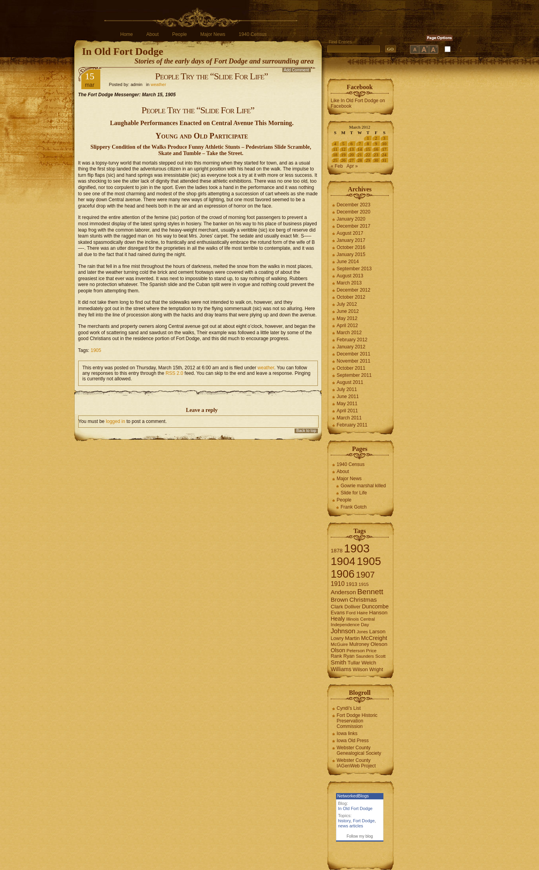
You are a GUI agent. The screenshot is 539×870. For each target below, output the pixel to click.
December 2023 (353, 205)
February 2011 (352, 425)
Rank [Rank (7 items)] (336, 656)
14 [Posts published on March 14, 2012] (359, 149)
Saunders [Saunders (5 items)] (365, 656)
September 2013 (354, 268)
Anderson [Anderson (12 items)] (343, 592)
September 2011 (354, 375)
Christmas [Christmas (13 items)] (363, 599)
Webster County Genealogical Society (359, 750)
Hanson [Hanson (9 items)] (378, 613)
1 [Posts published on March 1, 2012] (368, 138)
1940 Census (253, 34)
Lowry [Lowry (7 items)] (337, 638)
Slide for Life (354, 493)
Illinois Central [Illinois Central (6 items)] (360, 619)
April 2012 (347, 325)
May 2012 (347, 318)
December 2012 (353, 290)
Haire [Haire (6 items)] (362, 612)
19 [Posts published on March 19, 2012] (343, 154)
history (344, 820)
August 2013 (350, 276)
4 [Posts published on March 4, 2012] (335, 143)
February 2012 (352, 339)
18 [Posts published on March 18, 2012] (335, 154)
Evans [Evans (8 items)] (338, 613)
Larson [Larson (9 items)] (377, 631)
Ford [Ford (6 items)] (351, 612)
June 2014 (348, 261)
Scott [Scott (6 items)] (380, 656)
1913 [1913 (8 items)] (351, 584)
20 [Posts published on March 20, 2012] (351, 154)
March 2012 (349, 332)
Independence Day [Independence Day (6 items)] (350, 624)
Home (126, 34)
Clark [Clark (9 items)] (337, 607)
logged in (115, 421)
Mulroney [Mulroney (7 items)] (359, 644)
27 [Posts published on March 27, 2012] (351, 160)
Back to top (306, 430)
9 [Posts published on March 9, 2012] (376, 143)
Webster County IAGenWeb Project (356, 763)
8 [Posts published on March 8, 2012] (368, 143)
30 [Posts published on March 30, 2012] (376, 160)
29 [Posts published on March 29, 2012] (368, 160)
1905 (96, 350)
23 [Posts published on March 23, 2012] (376, 154)
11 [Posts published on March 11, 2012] (335, 149)
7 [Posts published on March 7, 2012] (360, 143)
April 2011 (347, 410)
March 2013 (349, 283)
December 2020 (353, 212)
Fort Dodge (364, 820)
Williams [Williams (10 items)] (341, 669)
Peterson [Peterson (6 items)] (355, 650)
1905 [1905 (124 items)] (369, 561)
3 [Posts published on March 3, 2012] (384, 138)
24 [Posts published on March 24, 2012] (384, 154)
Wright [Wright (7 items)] (376, 669)
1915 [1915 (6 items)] (364, 584)
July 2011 (347, 389)
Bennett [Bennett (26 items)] (370, 591)
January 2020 (351, 219)
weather (158, 84)
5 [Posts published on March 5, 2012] (343, 143)
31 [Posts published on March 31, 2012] (384, 160)
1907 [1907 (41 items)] (365, 575)
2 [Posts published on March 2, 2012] (376, 138)
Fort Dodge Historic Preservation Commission (357, 721)
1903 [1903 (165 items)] (357, 548)
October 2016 (351, 247)
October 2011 (351, 368)
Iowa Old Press (353, 740)
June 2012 (348, 311)
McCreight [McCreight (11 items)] (374, 638)
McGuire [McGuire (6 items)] (339, 644)
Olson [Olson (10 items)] (338, 650)
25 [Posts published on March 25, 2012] (335, 160)
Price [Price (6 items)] (371, 650)
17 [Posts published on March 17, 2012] (384, 149)
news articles (350, 825)
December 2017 (353, 226)
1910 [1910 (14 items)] (338, 583)
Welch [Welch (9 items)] (368, 663)
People (179, 34)
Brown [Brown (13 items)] (339, 599)
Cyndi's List (349, 708)
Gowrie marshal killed (363, 485)
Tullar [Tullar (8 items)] (353, 663)
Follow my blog (360, 836)
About (152, 34)
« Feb (337, 166)
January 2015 (351, 254)
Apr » (352, 166)
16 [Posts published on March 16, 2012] (376, 149)
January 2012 (351, 347)
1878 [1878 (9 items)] (337, 551)
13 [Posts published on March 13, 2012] (351, 149)
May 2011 (347, 403)
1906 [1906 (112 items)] (343, 574)
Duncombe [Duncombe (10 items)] (375, 606)
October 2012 (351, 297)
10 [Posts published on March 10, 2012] (384, 143)
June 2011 (348, 396)
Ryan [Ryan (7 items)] (349, 656)
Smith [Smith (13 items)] (339, 662)
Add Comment (296, 70)
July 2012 (347, 304)
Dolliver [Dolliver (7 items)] (352, 607)
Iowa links (347, 733)
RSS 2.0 (174, 373)
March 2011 (349, 418)
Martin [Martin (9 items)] (352, 638)
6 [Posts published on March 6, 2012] (352, 143)
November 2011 (353, 361)
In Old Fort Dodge (122, 51)
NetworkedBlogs (353, 795)
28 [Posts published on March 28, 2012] (359, 160)
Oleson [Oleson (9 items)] (378, 644)
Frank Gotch (354, 507)
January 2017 (351, 240)
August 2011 (350, 382)
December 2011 (353, 354)
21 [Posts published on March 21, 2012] (359, 154)
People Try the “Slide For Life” (211, 76)
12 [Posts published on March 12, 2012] (343, 149)
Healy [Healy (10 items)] (338, 619)
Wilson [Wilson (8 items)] (360, 669)
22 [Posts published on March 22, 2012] (368, 154)
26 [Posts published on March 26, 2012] (343, 160)
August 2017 (350, 233)
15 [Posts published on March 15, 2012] (368, 149)
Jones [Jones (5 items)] (362, 631)
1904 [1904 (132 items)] (343, 561)
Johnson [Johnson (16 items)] (343, 630)
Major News (212, 34)
